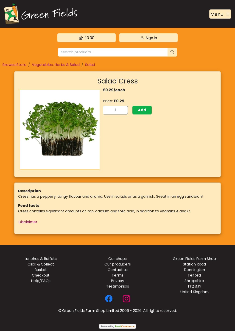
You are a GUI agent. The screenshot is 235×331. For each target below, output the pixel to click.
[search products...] (113, 52)
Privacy (117, 280)
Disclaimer (27, 222)
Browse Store (14, 64)
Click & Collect (41, 264)
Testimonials (117, 286)
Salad (90, 64)
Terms (117, 275)
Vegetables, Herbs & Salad (56, 64)
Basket (40, 269)
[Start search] (172, 52)
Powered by (117, 326)
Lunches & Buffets (41, 258)
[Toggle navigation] (220, 14)
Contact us (118, 269)
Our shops (117, 258)
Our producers (117, 264)
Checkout (41, 275)
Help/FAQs (40, 280)
